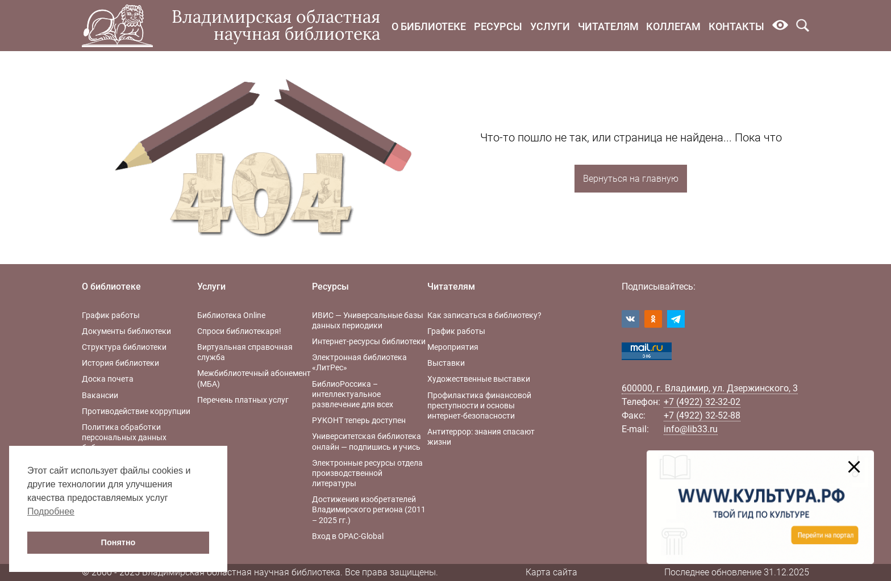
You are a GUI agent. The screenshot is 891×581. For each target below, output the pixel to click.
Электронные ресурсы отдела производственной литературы (367, 473)
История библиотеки (120, 362)
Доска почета (108, 378)
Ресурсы (498, 26)
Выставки (446, 362)
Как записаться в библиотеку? (484, 315)
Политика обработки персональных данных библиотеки (124, 437)
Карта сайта (551, 572)
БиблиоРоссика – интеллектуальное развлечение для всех (352, 394)
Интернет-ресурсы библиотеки (369, 341)
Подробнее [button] (50, 511)
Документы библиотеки (126, 331)
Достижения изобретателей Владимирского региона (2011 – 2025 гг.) (369, 509)
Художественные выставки (478, 378)
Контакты (736, 26)
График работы (111, 315)
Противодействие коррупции (136, 411)
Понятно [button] (118, 542)
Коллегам (673, 26)
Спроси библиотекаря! (239, 331)
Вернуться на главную (630, 178)
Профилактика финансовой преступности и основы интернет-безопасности (479, 405)
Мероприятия (452, 347)
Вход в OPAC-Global (348, 536)
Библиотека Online (231, 315)
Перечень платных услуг (243, 399)
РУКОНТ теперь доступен (359, 420)
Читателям (608, 26)
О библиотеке (429, 26)
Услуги (550, 26)
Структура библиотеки (124, 347)
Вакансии (100, 395)
